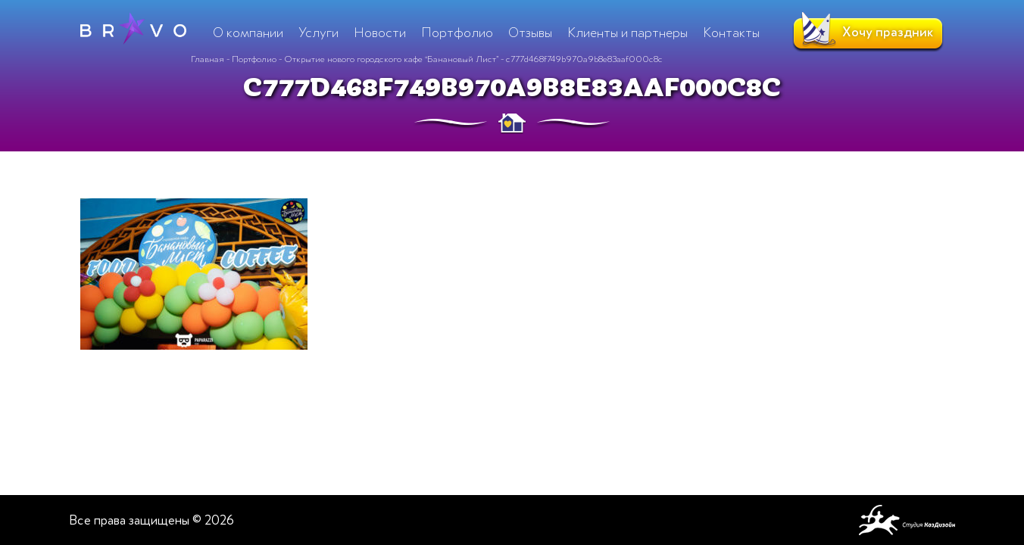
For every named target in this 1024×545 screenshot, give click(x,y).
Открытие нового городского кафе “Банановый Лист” (391, 59)
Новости (380, 32)
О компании (248, 32)
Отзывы (530, 32)
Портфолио (254, 59)
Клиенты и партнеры (627, 32)
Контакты (731, 32)
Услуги (318, 32)
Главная (207, 59)
